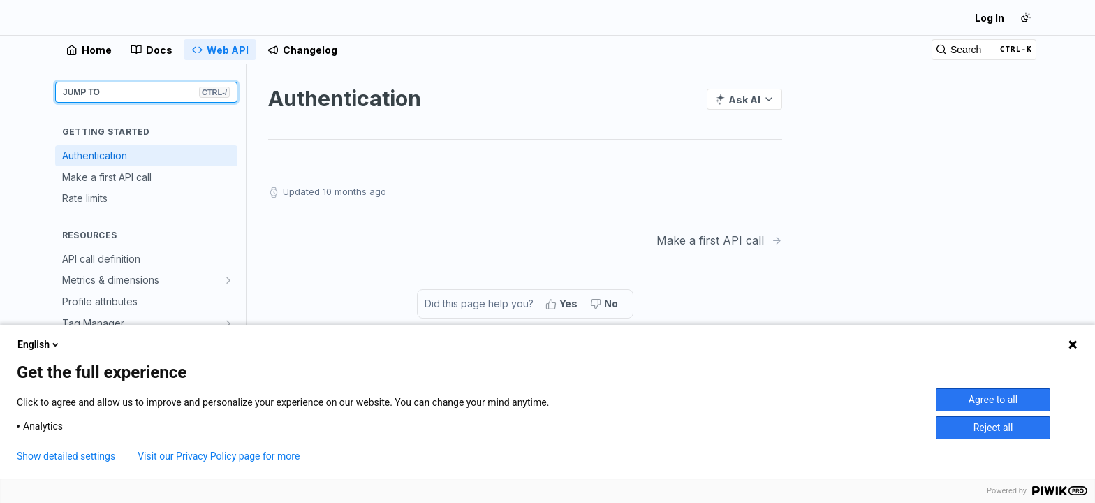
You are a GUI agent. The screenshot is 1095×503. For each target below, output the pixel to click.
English (39, 344)
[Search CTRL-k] (984, 49)
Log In (989, 18)
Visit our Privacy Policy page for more (219, 456)
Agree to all (993, 399)
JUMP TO (146, 92)
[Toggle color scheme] (1025, 17)
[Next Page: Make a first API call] (719, 240)
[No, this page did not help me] (605, 303)
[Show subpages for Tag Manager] (228, 323)
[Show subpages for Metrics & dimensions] (228, 280)
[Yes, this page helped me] (563, 303)
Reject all (993, 427)
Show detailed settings (66, 456)
